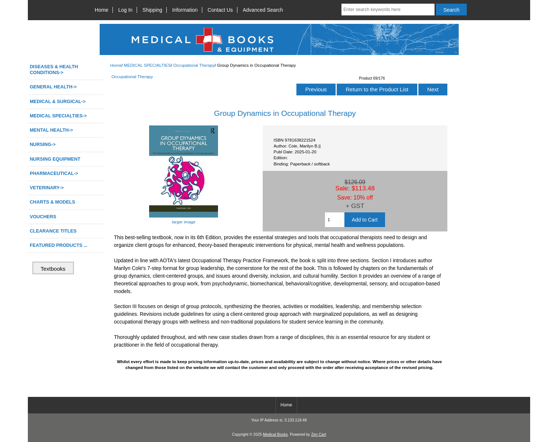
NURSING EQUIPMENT (55, 159)
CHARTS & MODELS (52, 202)
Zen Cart (318, 434)
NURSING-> (43, 144)
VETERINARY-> (47, 187)
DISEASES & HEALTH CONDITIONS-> (54, 69)
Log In (125, 10)
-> (58, 115)
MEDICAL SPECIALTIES (147, 65)
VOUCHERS (43, 216)
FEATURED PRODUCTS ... (59, 245)
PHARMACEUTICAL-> (54, 173)
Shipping (152, 10)
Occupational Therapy (194, 65)
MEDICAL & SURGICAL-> (57, 101)
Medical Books (275, 434)
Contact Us (220, 10)
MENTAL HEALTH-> (51, 130)
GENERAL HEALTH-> (53, 87)
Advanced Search (263, 10)
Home (101, 10)
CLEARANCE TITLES (53, 231)
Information (185, 10)
